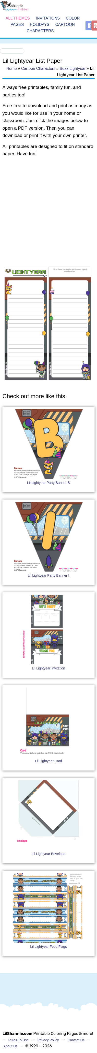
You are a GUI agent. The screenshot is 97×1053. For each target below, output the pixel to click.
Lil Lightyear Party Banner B (48, 483)
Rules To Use (18, 1040)
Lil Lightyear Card (48, 761)
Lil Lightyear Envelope (48, 854)
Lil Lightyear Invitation (48, 668)
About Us (10, 1046)
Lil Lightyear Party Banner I (48, 575)
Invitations (48, 18)
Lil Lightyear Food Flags (48, 947)
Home (11, 68)
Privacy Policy (48, 1040)
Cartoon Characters (38, 68)
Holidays (39, 24)
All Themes (18, 18)
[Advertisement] (46, 212)
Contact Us (76, 1040)
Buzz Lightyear (73, 68)
